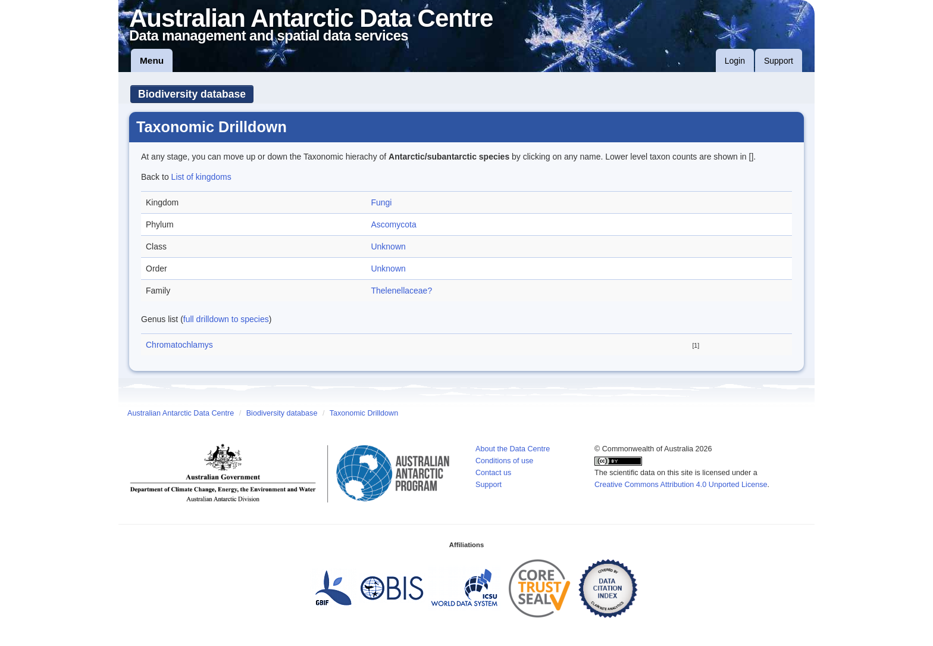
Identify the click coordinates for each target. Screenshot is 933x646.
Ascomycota (393, 224)
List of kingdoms (201, 177)
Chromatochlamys (179, 344)
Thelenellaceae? (401, 290)
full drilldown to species (226, 319)
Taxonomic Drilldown (364, 413)
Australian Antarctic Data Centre (180, 413)
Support (778, 60)
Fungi (381, 202)
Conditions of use (504, 461)
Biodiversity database (192, 94)
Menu (152, 60)
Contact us (493, 473)
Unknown (388, 246)
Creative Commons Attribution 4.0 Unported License (681, 484)
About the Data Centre (512, 449)
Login (735, 60)
